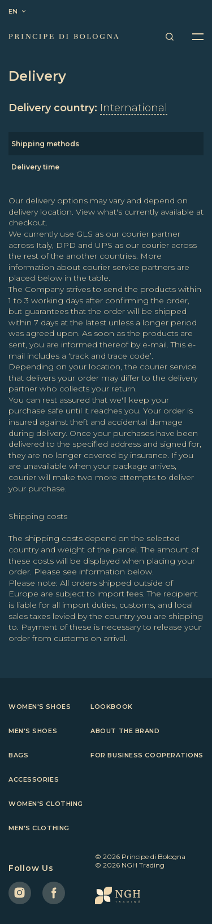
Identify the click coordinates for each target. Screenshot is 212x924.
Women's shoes (39, 707)
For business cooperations (147, 755)
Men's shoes (32, 731)
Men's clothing (39, 828)
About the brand (124, 731)
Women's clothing (45, 804)
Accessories (33, 779)
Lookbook (111, 707)
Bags (18, 755)
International (133, 108)
